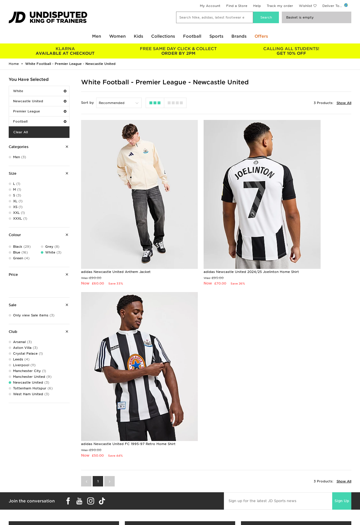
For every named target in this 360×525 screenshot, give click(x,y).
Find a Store (236, 6)
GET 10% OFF (291, 51)
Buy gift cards (64, 510)
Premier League (39, 111)
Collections (163, 36)
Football (192, 36)
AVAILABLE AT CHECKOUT (65, 51)
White (39, 91)
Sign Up (342, 294)
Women (117, 36)
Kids (138, 36)
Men (96, 36)
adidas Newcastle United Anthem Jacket (116, 232)
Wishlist (305, 6)
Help (257, 6)
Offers (261, 36)
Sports (216, 36)
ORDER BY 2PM (178, 51)
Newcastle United (39, 101)
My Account (210, 6)
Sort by (87, 103)
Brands (238, 36)
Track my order (280, 6)
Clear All (20, 132)
